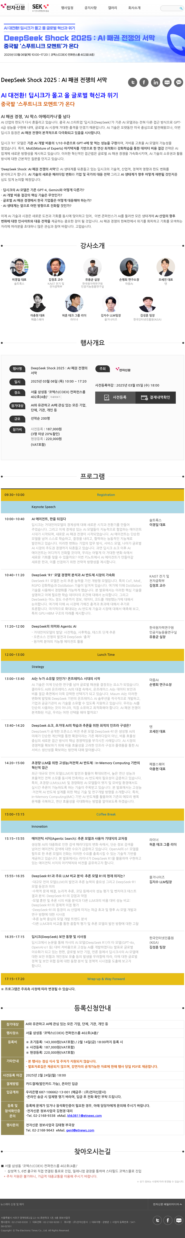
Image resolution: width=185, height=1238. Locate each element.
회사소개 (134, 8)
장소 (17, 392)
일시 (17, 382)
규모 (17, 419)
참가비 (17, 429)
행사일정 (67, 8)
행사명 (17, 368)
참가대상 (17, 405)
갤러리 (112, 8)
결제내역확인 (155, 397)
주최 (103, 368)
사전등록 (115, 397)
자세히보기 (55, 397)
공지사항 (91, 8)
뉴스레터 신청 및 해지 (12, 1204)
